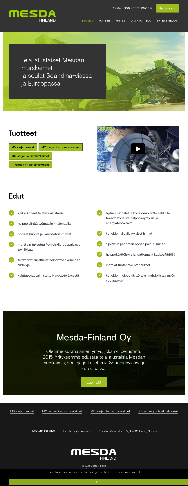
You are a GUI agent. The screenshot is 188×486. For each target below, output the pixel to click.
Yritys (120, 20)
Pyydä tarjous (167, 8)
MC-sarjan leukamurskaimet (30, 156)
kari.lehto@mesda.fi (77, 431)
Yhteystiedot (167, 20)
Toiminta (135, 20)
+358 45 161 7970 (134, 8)
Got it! (98, 482)
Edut (149, 20)
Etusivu (88, 20)
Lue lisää (94, 382)
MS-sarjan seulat (23, 147)
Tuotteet (104, 20)
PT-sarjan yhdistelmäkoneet (30, 164)
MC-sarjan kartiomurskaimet (60, 147)
